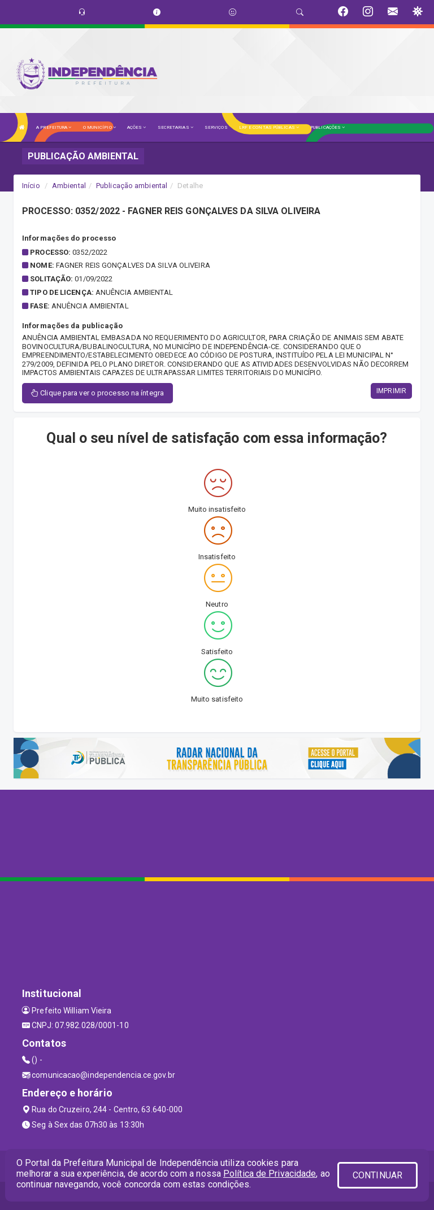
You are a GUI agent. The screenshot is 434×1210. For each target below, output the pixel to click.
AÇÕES (136, 127)
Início (31, 185)
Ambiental (69, 185)
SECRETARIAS (175, 127)
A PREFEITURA (53, 127)
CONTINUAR (377, 1175)
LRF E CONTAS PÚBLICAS (269, 127)
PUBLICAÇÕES (327, 127)
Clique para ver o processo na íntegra (97, 393)
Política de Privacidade (269, 1173)
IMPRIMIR (391, 391)
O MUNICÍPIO (99, 127)
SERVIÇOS (216, 127)
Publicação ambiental (131, 185)
